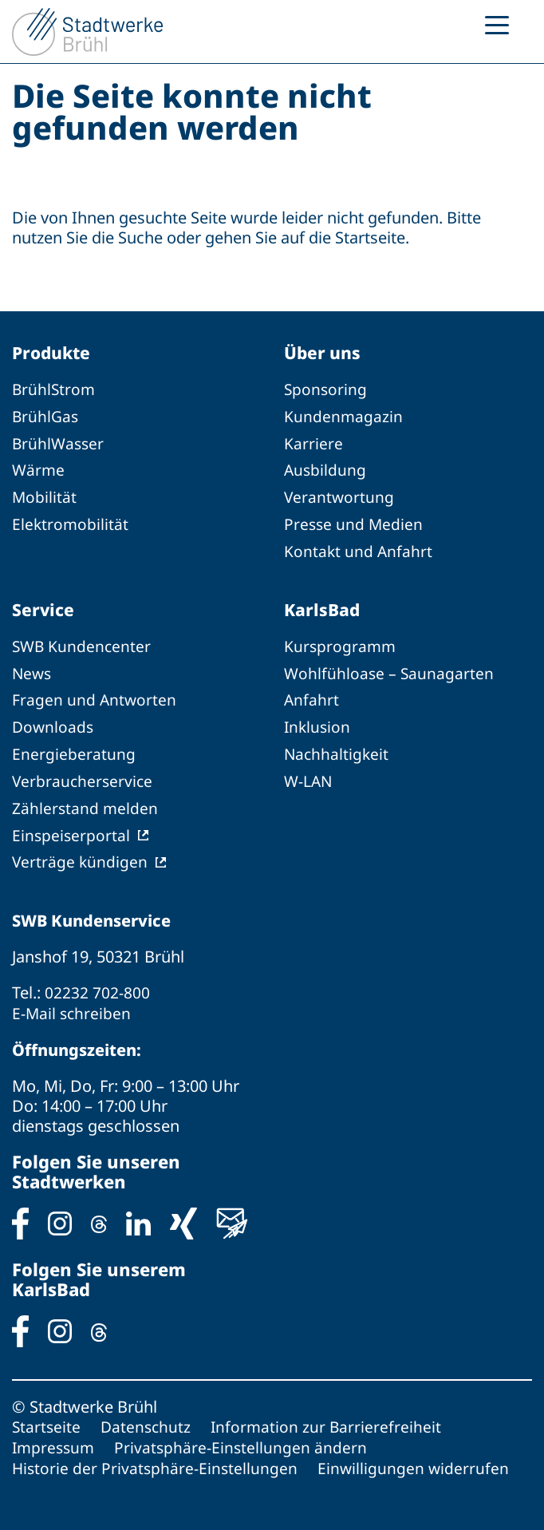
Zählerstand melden (86, 801)
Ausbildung (326, 469)
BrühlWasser (59, 442)
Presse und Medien (354, 521)
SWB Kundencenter (83, 643)
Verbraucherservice (84, 774)
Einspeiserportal (72, 827)
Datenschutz (148, 1416)
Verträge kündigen (80, 853)
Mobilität (44, 495)
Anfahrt (312, 695)
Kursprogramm (341, 643)
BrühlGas (46, 416)
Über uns (324, 353)
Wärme (39, 469)
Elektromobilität (71, 521)
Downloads (54, 722)
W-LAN (309, 774)
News (32, 669)
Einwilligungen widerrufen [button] (417, 1456)
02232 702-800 (97, 983)
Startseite (47, 1416)
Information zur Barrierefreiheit (331, 1416)
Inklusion (318, 722)
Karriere (313, 442)
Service (44, 606)
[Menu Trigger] (497, 24)
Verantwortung (340, 495)
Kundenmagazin (344, 416)
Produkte (53, 353)
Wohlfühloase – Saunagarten (390, 669)
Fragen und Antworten (95, 695)
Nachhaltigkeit (337, 748)
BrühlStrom (54, 390)
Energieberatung (74, 748)
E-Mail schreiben (72, 1003)
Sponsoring (326, 390)
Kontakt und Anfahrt (359, 548)
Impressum (55, 1436)
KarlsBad (323, 606)
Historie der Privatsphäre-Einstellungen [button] (156, 1456)
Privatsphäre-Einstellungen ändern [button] (245, 1436)
